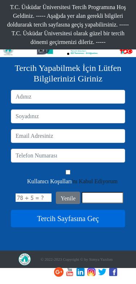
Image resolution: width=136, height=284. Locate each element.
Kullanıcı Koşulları (49, 181)
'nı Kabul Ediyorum (72, 181)
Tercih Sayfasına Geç (68, 219)
